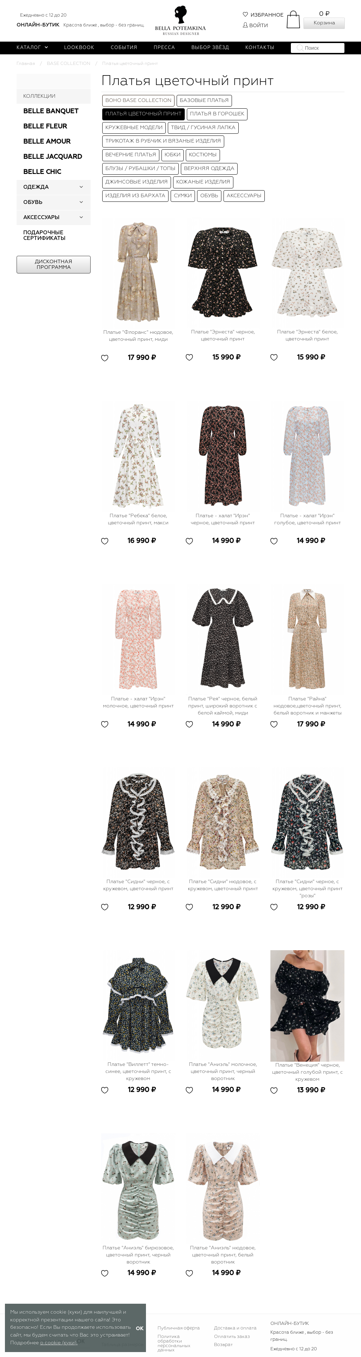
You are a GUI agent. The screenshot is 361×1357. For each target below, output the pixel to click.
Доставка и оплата (235, 1328)
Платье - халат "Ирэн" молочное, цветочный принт (138, 702)
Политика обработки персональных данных (174, 1343)
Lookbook (79, 48)
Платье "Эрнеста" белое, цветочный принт (307, 336)
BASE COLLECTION (68, 63)
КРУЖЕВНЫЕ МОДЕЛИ (134, 127)
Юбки (172, 154)
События (124, 48)
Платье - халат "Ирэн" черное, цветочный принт (223, 519)
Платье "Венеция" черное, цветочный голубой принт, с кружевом (307, 1072)
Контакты (260, 48)
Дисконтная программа (53, 264)
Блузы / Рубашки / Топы (140, 168)
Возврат (223, 1345)
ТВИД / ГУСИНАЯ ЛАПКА (203, 127)
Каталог (32, 48)
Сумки (183, 195)
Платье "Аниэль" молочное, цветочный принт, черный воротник (223, 1071)
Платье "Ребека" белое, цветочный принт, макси (138, 519)
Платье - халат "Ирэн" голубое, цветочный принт (307, 519)
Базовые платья (204, 100)
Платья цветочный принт (143, 113)
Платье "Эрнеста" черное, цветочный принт (223, 336)
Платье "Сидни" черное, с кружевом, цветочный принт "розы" (308, 888)
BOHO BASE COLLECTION (138, 100)
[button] (81, 187)
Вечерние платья (130, 154)
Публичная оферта (179, 1328)
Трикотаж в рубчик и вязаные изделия (163, 141)
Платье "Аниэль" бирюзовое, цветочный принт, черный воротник (138, 1255)
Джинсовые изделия (136, 182)
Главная (26, 63)
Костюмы (203, 154)
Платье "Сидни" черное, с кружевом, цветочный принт (138, 885)
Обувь (209, 195)
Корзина (324, 22)
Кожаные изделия (203, 182)
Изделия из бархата (135, 195)
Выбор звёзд (210, 48)
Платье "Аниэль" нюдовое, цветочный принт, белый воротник (223, 1255)
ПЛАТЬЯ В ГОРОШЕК (217, 113)
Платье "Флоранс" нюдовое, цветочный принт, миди (138, 336)
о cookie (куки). (59, 1342)
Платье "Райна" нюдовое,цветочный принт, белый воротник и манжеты (308, 706)
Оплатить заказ (232, 1336)
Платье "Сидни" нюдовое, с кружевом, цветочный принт (223, 885)
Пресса (164, 48)
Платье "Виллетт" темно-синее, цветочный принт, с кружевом (138, 1071)
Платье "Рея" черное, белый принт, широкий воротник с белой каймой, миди (222, 706)
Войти (255, 25)
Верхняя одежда (209, 168)
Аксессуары (244, 195)
